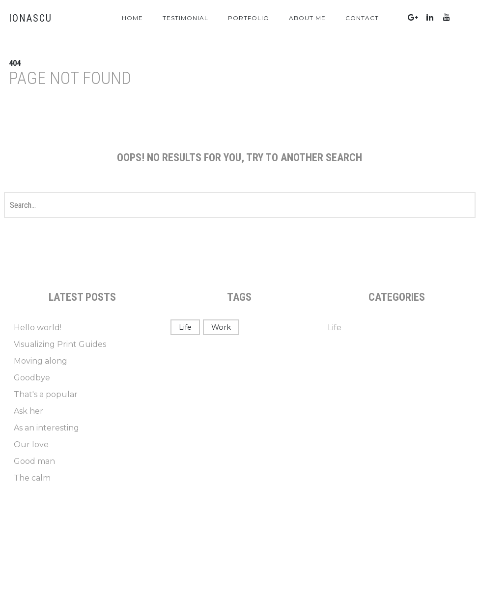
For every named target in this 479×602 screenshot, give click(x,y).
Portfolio (248, 18)
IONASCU (30, 18)
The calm (32, 478)
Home (132, 18)
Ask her (28, 411)
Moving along (40, 361)
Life (185, 327)
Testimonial (185, 18)
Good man (34, 461)
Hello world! (37, 327)
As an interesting (46, 427)
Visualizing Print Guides (60, 344)
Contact (362, 18)
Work (221, 327)
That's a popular (46, 394)
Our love (31, 444)
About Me (307, 18)
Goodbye (32, 377)
